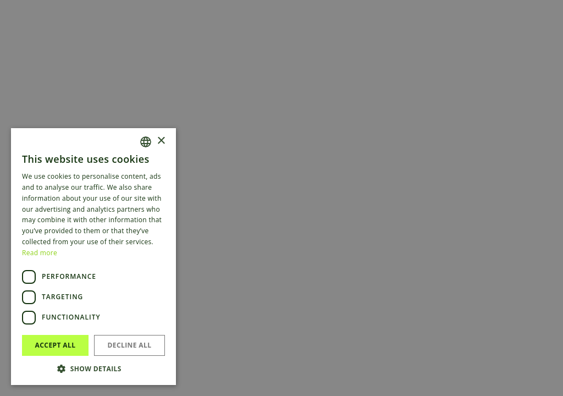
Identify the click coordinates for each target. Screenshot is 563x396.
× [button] (161, 141)
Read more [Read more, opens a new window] (39, 252)
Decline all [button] (130, 345)
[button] (93, 368)
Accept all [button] (55, 345)
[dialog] (281, 198)
